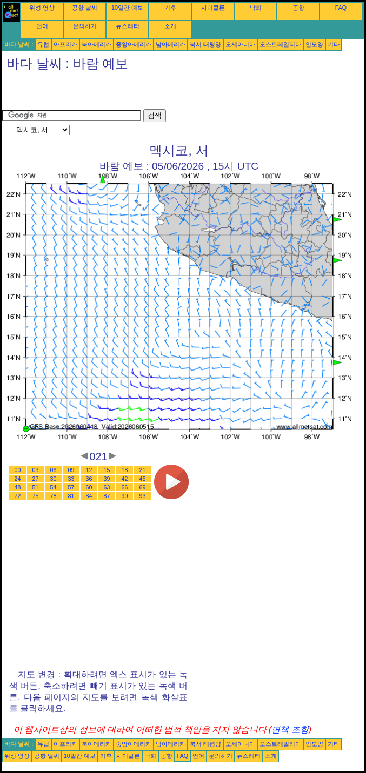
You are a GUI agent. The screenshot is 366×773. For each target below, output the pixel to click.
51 (35, 487)
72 (18, 496)
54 (53, 487)
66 (125, 487)
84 (89, 496)
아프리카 (65, 44)
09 (71, 470)
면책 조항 (289, 729)
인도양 (314, 44)
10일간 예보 (127, 7)
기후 (170, 7)
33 (71, 478)
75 (35, 496)
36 (89, 478)
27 (35, 478)
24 (18, 478)
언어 (42, 26)
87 (107, 496)
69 (142, 487)
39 (107, 478)
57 (71, 487)
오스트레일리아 (280, 44)
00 (18, 470)
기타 (334, 44)
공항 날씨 (84, 7)
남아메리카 (170, 44)
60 (89, 487)
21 (142, 470)
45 (142, 478)
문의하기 (85, 26)
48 (18, 487)
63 (107, 487)
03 (35, 470)
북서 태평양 (205, 44)
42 (125, 478)
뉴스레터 (127, 26)
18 (125, 470)
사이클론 (213, 7)
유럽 (43, 44)
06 (53, 470)
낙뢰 (256, 7)
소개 (170, 26)
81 (71, 496)
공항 (298, 7)
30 (53, 478)
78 (53, 496)
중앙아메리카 (133, 44)
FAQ (341, 7)
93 (142, 496)
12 (89, 470)
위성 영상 (42, 7)
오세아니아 (240, 44)
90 (125, 496)
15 (107, 470)
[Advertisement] (128, 93)
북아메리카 (96, 44)
